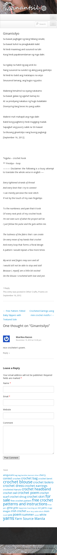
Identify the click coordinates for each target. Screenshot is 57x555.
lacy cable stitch (37, 511)
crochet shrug (18, 496)
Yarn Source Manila (30, 518)
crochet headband (36, 489)
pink (10, 514)
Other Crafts (31, 291)
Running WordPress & (27, 548)
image (49, 508)
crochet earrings (35, 486)
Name (7, 383)
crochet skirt (36, 496)
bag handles (22, 475)
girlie (15, 507)
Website (7, 409)
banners (31, 475)
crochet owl (10, 493)
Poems (41, 291)
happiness (23, 508)
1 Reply (6, 288)
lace (28, 511)
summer (28, 514)
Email (6, 396)
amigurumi (8, 474)
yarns (8, 518)
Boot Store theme (46, 548)
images (6, 511)
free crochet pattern (21, 500)
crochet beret (45, 478)
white (43, 514)
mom (46, 511)
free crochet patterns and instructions (28, 501)
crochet (17, 478)
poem (17, 514)
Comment (8, 422)
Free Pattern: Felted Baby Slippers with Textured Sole (14, 315)
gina (10, 507)
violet (37, 515)
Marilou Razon (24, 337)
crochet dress (13, 485)
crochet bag (29, 478)
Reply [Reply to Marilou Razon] (5, 353)
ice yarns (42, 507)
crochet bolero (43, 482)
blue (37, 475)
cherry (42, 474)
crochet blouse (18, 482)
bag (15, 475)
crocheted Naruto (12, 489)
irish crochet (18, 511)
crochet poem (28, 492)
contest (7, 478)
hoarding (30, 508)
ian (36, 508)
